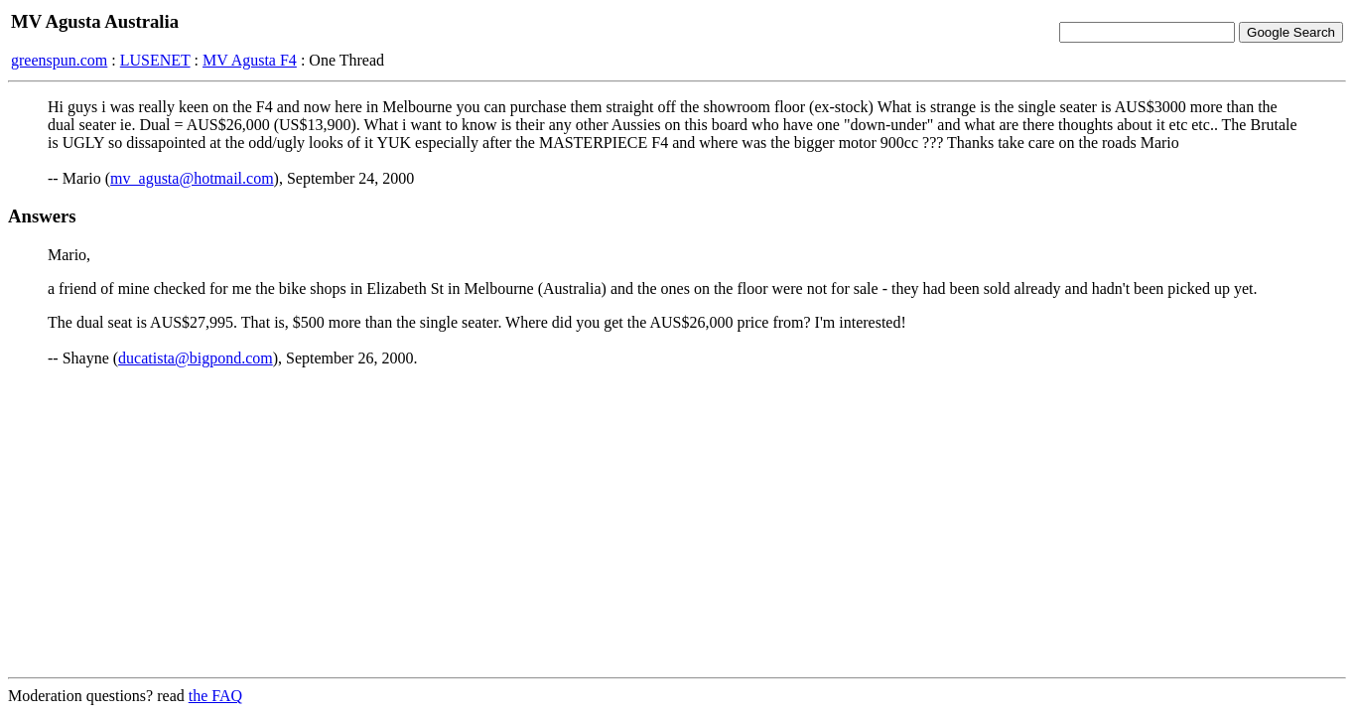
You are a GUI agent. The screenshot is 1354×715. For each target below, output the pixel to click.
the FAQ (215, 695)
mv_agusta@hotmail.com (191, 178)
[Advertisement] (677, 522)
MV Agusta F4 (250, 60)
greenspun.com (59, 60)
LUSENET (155, 60)
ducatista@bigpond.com (195, 358)
